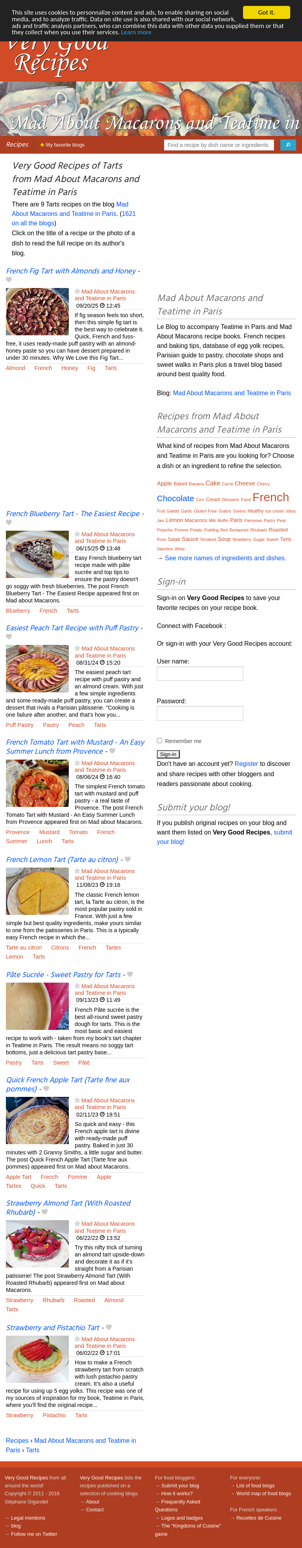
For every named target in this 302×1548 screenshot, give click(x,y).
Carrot (227, 484)
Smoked (208, 539)
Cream (213, 499)
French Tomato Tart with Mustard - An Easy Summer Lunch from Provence (75, 747)
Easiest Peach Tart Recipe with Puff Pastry (72, 628)
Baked (180, 484)
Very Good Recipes (26, 1478)
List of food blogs (255, 1486)
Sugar (259, 539)
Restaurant (239, 530)
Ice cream (274, 511)
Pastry (51, 725)
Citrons (60, 947)
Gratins (225, 511)
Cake (213, 483)
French (43, 368)
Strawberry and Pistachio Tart (52, 1328)
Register (246, 763)
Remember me (183, 741)
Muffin (222, 520)
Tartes (113, 947)
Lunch (44, 841)
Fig (91, 368)
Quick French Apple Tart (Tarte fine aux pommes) (67, 1084)
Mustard (49, 832)
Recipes (17, 144)
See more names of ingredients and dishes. (225, 558)
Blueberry (18, 611)
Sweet (61, 1062)
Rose (161, 539)
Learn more (174, 33)
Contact (94, 1510)
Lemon (14, 956)
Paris (236, 520)
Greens (239, 511)
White (180, 549)
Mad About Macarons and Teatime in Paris (105, 294)
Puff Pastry (19, 725)
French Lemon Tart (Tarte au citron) (62, 860)
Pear (281, 520)
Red (223, 530)
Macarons (196, 520)
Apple (104, 1177)
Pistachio (54, 1415)
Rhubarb (53, 1300)
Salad (174, 539)
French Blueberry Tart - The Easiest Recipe (72, 514)
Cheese (245, 483)
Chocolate (175, 498)
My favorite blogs (62, 145)
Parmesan (253, 520)
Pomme (77, 1177)
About (92, 1502)
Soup (224, 539)
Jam (160, 520)
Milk (212, 520)
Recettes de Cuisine (259, 1518)
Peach (76, 725)
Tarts (111, 368)
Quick (38, 1186)
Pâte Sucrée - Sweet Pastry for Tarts (63, 975)
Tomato (78, 832)
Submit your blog (180, 1486)
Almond (15, 368)
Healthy (256, 511)
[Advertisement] (75, 446)
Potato (196, 530)
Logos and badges (182, 1518)
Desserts (230, 499)
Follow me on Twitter (34, 1534)
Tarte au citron (24, 947)
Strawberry (19, 1300)
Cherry (263, 483)
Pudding (211, 530)
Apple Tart (18, 1177)
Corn (200, 500)
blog (15, 1526)
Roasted (84, 1300)
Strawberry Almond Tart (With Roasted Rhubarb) (68, 1208)
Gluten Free (205, 511)
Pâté (84, 1062)
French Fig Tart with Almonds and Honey (70, 271)
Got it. (266, 12)
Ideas (291, 511)
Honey (70, 368)
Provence (18, 832)
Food (245, 499)
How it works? (177, 1493)
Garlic (186, 511)
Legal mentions (28, 1518)
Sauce (190, 538)
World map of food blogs (263, 1493)
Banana (196, 483)
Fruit (161, 511)
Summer (16, 841)
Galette (172, 511)
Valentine (165, 549)
